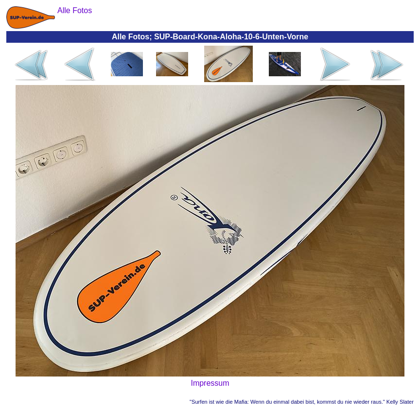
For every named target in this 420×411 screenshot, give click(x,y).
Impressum (210, 383)
